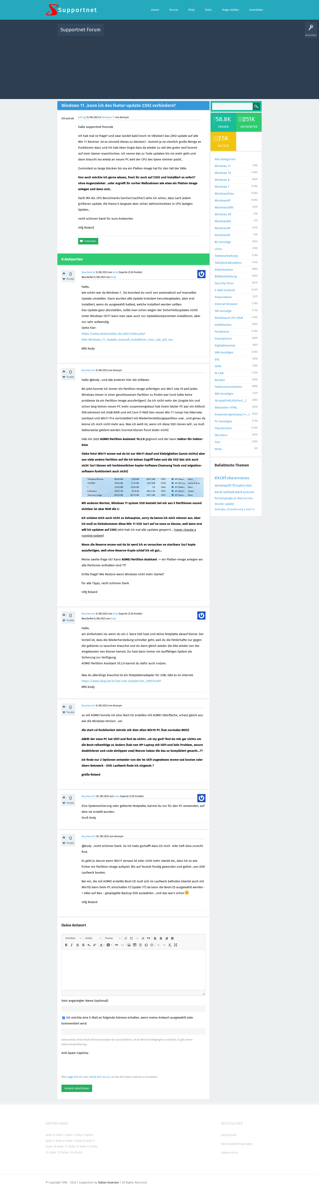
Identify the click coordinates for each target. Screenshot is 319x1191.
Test (217, 442)
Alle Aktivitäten (115, 32)
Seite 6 (60, 1141)
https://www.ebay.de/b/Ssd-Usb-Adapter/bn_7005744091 (121, 681)
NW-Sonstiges (224, 394)
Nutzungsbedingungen (236, 1144)
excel (220, 478)
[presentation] (92, 1065)
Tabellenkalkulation (228, 263)
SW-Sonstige (223, 311)
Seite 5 (50, 1141)
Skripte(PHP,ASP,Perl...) (230, 400)
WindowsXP (223, 200)
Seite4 (89, 1135)
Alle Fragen (133, 32)
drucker (219, 504)
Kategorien (195, 32)
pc (235, 498)
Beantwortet (88, 272)
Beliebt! (148, 32)
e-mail (247, 509)
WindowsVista (224, 193)
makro (240, 485)
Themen (181, 32)
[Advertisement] (159, 66)
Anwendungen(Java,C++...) (232, 414)
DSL (217, 359)
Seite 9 (89, 1141)
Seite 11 (62, 1146)
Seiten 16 (67, 1152)
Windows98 (222, 228)
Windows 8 (222, 180)
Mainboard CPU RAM (229, 318)
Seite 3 (79, 1135)
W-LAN (219, 373)
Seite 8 (79, 1141)
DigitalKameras (225, 345)
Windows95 (222, 235)
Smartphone (223, 338)
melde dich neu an (99, 1076)
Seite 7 (70, 1141)
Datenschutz (229, 1152)
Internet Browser (226, 304)
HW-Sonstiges (224, 352)
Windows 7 (222, 187)
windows (241, 478)
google (228, 498)
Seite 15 (54, 1152)
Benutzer (210, 32)
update (229, 504)
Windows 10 (223, 173)
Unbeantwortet (164, 32)
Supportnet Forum (80, 30)
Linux (218, 249)
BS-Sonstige (223, 242)
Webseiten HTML (226, 407)
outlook (228, 492)
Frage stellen (226, 32)
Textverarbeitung (226, 256)
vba (230, 478)
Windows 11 (108, 117)
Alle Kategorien (225, 159)
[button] (73, 938)
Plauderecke (223, 428)
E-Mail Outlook (225, 290)
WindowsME (223, 221)
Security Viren (224, 283)
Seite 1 (60, 1135)
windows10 (223, 485)
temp (218, 449)
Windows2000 (224, 207)
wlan (240, 498)
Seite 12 (73, 1146)
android (248, 492)
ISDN (218, 366)
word (238, 492)
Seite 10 (51, 1146)
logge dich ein (75, 1076)
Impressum (229, 1135)
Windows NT (223, 214)
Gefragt (82, 117)
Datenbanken (224, 269)
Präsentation (223, 297)
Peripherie (222, 331)
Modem (220, 380)
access (248, 498)
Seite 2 (69, 1135)
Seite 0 (50, 1135)
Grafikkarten (223, 325)
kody (115, 272)
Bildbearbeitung (226, 276)
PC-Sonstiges (223, 421)
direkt (78, 1152)
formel (219, 498)
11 (253, 509)
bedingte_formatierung (229, 509)
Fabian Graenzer (108, 1182)
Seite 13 (84, 1146)
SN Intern (221, 435)
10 (233, 485)
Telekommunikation (228, 387)
